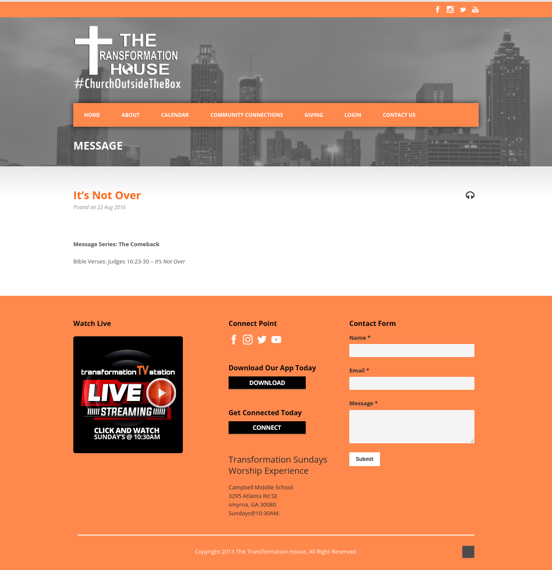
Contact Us (399, 115)
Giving (313, 115)
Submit (364, 459)
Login (353, 115)
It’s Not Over (107, 195)
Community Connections (246, 115)
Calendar (175, 115)
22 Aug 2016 (111, 207)
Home (92, 115)
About (131, 115)
